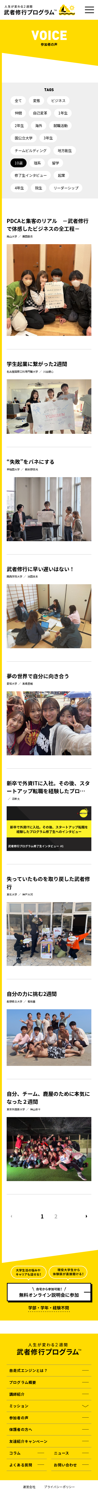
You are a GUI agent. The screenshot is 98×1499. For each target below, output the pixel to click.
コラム (15, 1452)
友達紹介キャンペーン (28, 1441)
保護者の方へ (20, 1429)
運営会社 (29, 1486)
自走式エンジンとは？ (28, 1370)
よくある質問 (20, 1464)
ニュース (61, 1452)
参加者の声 (18, 1417)
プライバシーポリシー (59, 1486)
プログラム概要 (22, 1382)
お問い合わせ (65, 1464)
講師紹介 (17, 1394)
